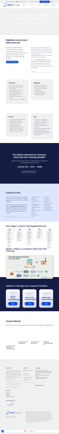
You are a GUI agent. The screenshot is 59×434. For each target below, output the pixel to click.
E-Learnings (31, 5)
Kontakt (36, 1)
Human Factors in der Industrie (35, 350)
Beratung (11, 5)
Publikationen (46, 5)
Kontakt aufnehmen (12, 62)
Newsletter (32, 1)
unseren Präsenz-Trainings (16, 131)
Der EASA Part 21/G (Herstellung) (22, 334)
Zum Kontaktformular (29, 172)
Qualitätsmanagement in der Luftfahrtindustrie (10, 347)
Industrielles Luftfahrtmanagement (48, 335)
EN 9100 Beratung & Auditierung (41, 373)
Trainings (24, 5)
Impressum (8, 397)
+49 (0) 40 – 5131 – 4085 (29, 166)
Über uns (53, 5)
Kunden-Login (45, 1)
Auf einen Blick (9, 216)
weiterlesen (33, 71)
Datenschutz (8, 395)
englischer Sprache (17, 99)
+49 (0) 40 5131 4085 (11, 1)
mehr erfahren (13, 304)
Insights (39, 5)
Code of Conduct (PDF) (10, 399)
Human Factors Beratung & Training (42, 380)
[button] (2, 431)
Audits (17, 5)
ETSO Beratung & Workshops (40, 381)
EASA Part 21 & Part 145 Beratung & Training (43, 374)
